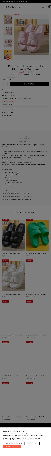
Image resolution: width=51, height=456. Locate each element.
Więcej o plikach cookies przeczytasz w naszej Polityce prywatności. (20, 439)
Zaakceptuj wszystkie (12, 446)
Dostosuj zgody (32, 443)
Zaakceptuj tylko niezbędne (13, 443)
